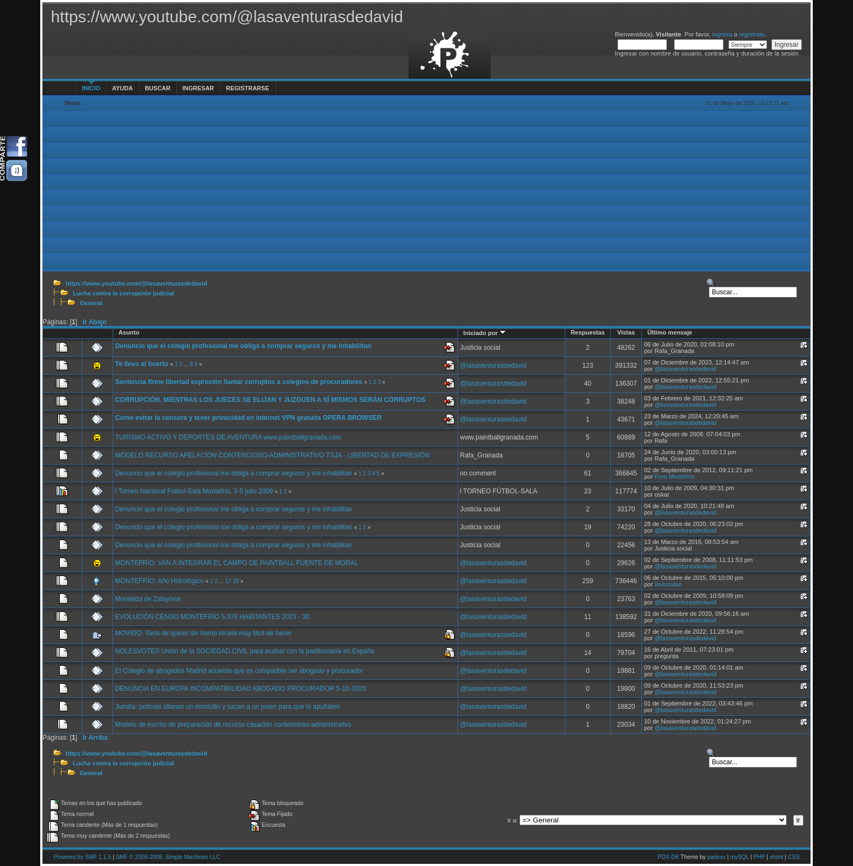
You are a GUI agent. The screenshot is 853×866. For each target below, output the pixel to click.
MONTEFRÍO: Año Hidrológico (159, 581)
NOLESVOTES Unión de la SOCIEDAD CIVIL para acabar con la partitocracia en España (244, 651)
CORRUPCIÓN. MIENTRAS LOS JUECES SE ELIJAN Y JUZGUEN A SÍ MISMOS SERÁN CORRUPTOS (270, 400)
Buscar (157, 88)
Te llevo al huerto (142, 364)
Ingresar (198, 88)
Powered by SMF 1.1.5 (82, 857)
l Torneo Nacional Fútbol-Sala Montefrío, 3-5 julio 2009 (194, 491)
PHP (759, 857)
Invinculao (668, 584)
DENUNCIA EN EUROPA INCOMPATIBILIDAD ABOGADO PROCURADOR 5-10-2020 (240, 688)
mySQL (739, 857)
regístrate (751, 34)
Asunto (129, 332)
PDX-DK (668, 857)
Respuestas (588, 332)
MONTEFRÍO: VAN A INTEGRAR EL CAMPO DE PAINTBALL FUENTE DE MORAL (236, 563)
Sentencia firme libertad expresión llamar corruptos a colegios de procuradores (238, 382)
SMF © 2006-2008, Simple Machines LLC (168, 857)
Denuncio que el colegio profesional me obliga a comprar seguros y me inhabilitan (243, 346)
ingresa (722, 34)
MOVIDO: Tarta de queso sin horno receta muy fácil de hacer (203, 633)
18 (236, 581)
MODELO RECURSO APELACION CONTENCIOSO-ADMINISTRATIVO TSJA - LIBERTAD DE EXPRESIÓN (272, 455)
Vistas (626, 332)
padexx (716, 857)
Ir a (512, 820)
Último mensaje (670, 332)
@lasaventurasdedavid (493, 365)
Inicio (91, 88)
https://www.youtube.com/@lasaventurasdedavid (136, 283)
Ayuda (122, 88)
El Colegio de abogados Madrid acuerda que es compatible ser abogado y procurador (239, 671)
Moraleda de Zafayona (148, 599)
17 (228, 581)
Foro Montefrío (674, 476)
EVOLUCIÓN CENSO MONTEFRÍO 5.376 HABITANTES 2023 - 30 (212, 617)
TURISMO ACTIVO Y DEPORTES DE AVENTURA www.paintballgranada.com (228, 437)
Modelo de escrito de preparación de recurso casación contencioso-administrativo (233, 724)
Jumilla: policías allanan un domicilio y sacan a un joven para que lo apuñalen (227, 706)
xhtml (776, 857)
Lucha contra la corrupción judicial (123, 293)
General (91, 303)
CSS (793, 857)
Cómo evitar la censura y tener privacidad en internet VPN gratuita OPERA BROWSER (248, 418)
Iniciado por (484, 333)
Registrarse (247, 88)
